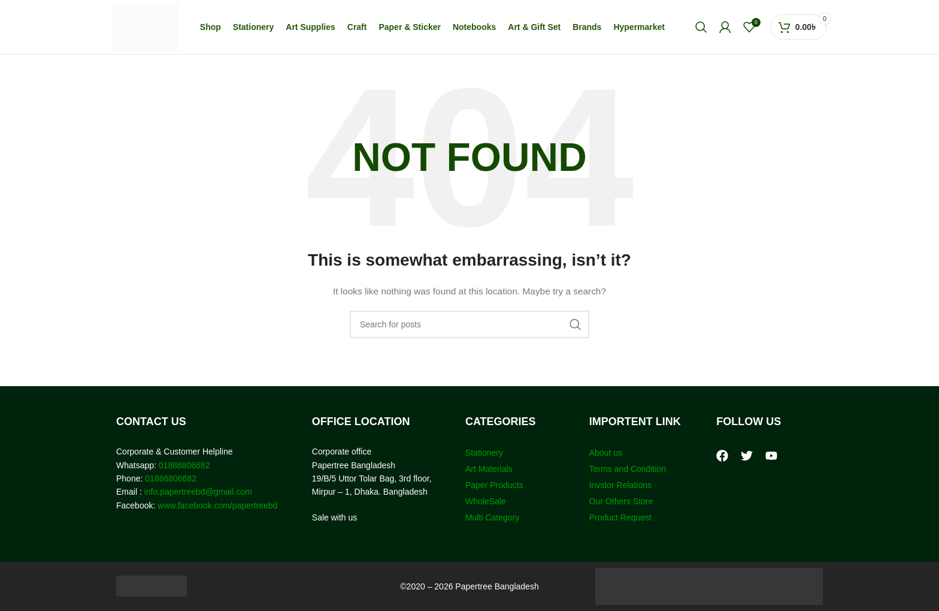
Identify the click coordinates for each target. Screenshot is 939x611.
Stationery (484, 453)
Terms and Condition (627, 469)
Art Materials (489, 469)
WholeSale (485, 501)
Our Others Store (622, 501)
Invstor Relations (620, 485)
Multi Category (492, 517)
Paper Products (494, 485)
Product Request (620, 517)
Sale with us (334, 517)
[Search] (701, 27)
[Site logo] (145, 26)
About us (605, 453)
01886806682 (183, 465)
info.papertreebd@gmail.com (198, 491)
